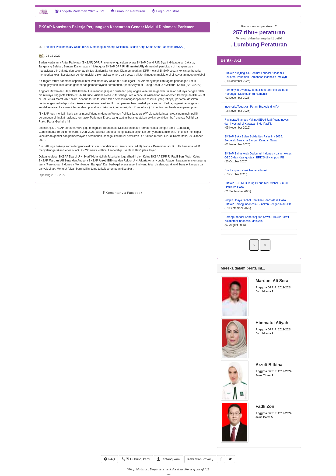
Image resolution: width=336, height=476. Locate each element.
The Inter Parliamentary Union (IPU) (66, 47)
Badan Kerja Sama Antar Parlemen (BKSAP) (158, 47)
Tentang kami (168, 459)
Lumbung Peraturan (128, 11)
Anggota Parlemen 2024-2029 (79, 11)
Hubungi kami (136, 459)
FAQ (109, 459)
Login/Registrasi (166, 11)
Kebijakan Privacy (200, 459)
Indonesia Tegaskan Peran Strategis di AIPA (251, 106)
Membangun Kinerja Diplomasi (109, 47)
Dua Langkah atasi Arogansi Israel (245, 170)
